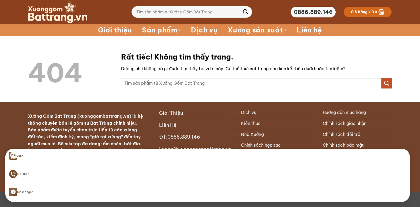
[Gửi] (245, 12)
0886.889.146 (183, 137)
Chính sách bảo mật (343, 145)
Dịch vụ (204, 30)
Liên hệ (309, 30)
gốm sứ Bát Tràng (92, 123)
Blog (32, 198)
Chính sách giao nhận (344, 123)
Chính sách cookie (260, 156)
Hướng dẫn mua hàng (344, 112)
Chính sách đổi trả (341, 134)
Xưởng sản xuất (257, 30)
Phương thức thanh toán (347, 156)
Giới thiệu (115, 30)
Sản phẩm (161, 30)
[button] (368, 12)
